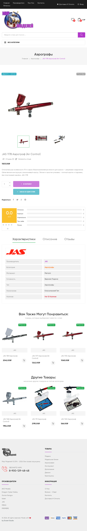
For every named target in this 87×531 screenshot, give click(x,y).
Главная (7, 3)
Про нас (31, 3)
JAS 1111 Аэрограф (39, 419)
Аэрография (49, 463)
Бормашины (49, 476)
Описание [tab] (50, 239)
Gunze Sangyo (7, 495)
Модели (48, 456)
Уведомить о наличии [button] (9, 74)
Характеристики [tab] (23, 239)
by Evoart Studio (8, 520)
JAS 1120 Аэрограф (68, 419)
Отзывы (8, 159)
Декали (47, 472)
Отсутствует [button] (81, 74)
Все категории (11, 42)
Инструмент (49, 466)
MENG (4, 505)
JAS (46, 261)
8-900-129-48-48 (19, 471)
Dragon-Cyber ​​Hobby (10, 492)
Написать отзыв (23, 159)
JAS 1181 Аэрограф (10, 356)
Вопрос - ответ (51, 492)
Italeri (4, 498)
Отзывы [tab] (69, 239)
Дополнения (49, 469)
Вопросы (7, 6)
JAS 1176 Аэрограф (68, 356)
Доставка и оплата (65, 4)
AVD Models (6, 489)
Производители (18, 3)
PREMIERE (5, 508)
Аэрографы (35, 58)
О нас (47, 489)
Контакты (41, 3)
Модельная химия (51, 459)
